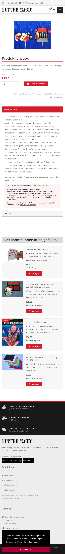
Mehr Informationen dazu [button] (28, 542)
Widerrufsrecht (10, 485)
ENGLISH (20, 499)
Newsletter (8, 475)
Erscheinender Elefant (37, 249)
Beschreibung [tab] (32, 109)
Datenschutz (9, 490)
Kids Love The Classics (37, 322)
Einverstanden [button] (26, 550)
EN (43, 3)
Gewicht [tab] (32, 213)
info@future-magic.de (28, 205)
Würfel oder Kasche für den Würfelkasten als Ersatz (40, 285)
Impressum (9, 480)
